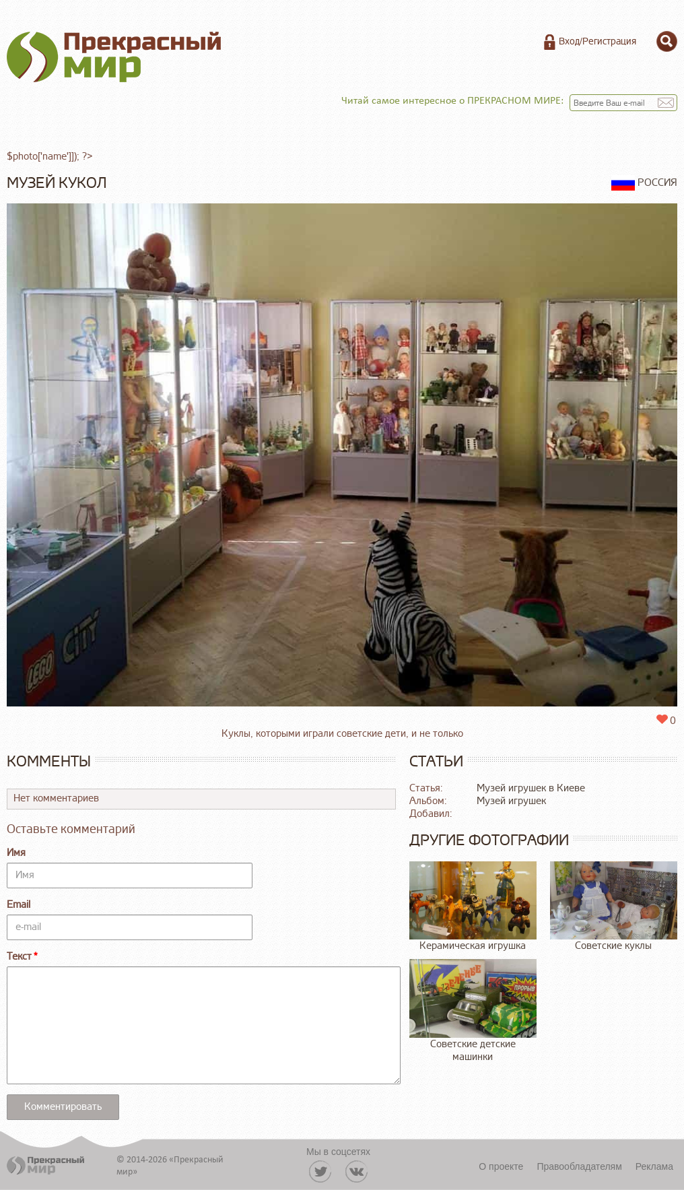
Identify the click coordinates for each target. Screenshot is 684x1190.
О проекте (501, 1166)
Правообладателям (579, 1166)
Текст (19, 956)
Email (18, 904)
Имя (16, 853)
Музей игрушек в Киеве (531, 788)
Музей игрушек (511, 801)
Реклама (654, 1166)
